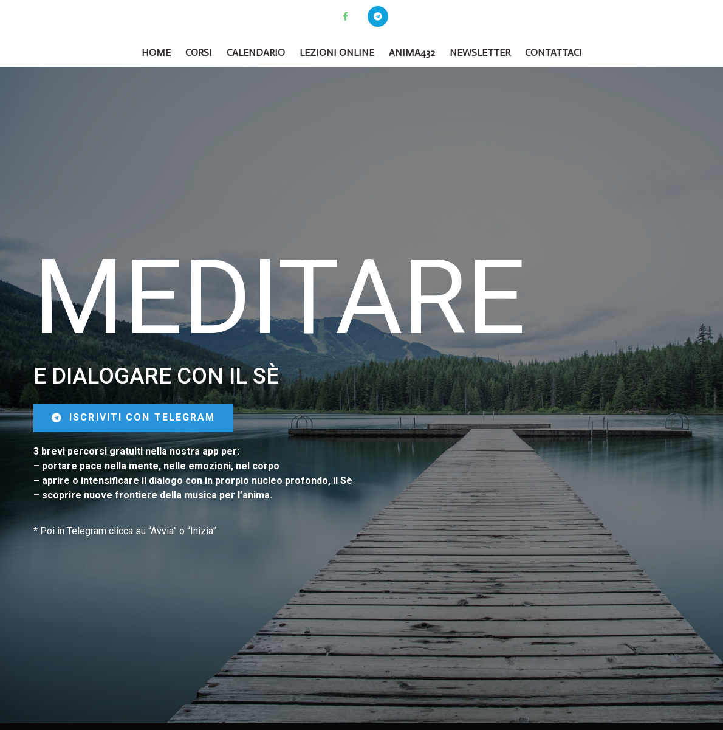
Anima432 (412, 52)
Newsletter (480, 52)
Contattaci (553, 52)
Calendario (256, 52)
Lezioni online (337, 52)
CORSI (198, 52)
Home (156, 52)
